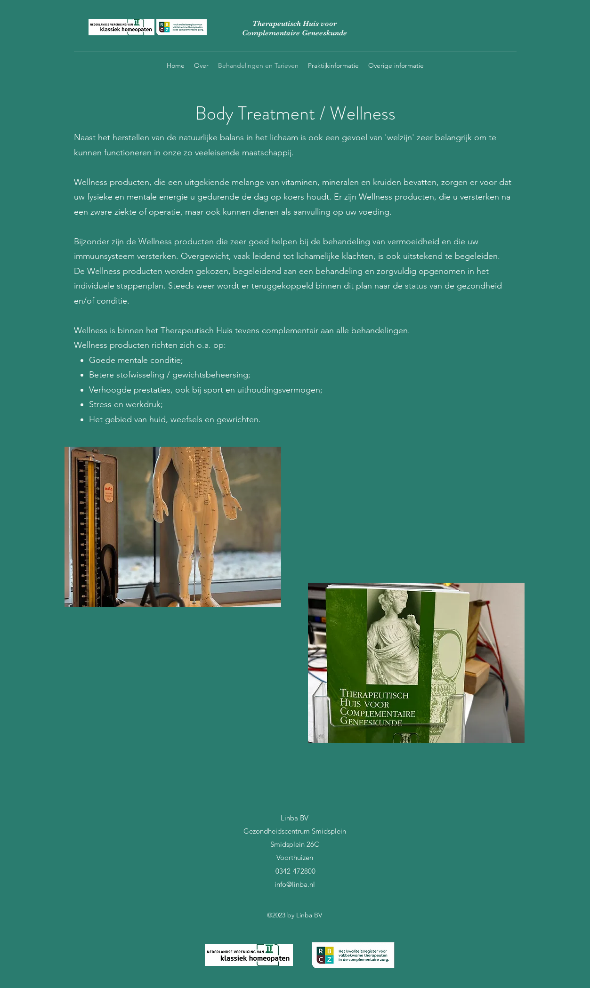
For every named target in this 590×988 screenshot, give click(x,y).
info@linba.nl (295, 884)
